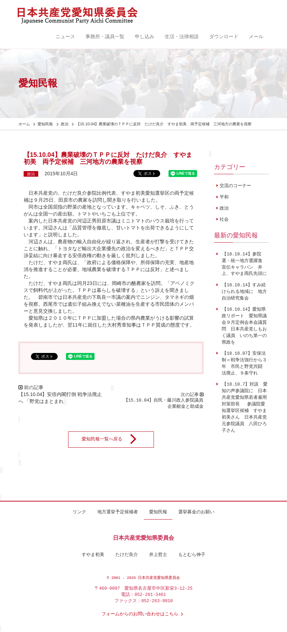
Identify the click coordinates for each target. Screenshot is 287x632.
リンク (79, 512)
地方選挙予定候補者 (117, 512)
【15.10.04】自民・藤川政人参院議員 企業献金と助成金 (166, 403)
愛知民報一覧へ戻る (113, 439)
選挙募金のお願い (196, 512)
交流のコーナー (235, 186)
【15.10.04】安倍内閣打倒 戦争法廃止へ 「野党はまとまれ (60, 397)
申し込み (144, 36)
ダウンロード (223, 36)
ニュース (65, 36)
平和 (224, 197)
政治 (31, 174)
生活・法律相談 (182, 36)
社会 (224, 219)
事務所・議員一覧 (104, 36)
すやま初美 (93, 555)
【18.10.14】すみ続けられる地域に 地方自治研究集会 (243, 292)
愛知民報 (158, 512)
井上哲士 (158, 555)
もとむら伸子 (191, 555)
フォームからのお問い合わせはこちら (143, 614)
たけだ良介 (126, 555)
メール (256, 36)
